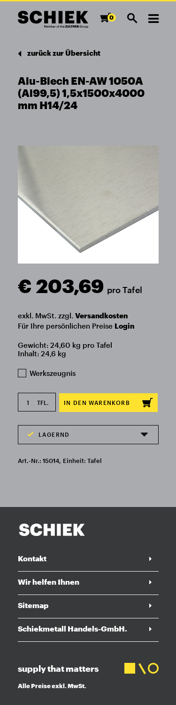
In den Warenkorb (108, 402)
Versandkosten (101, 315)
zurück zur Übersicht (59, 54)
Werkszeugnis (47, 373)
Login (124, 326)
